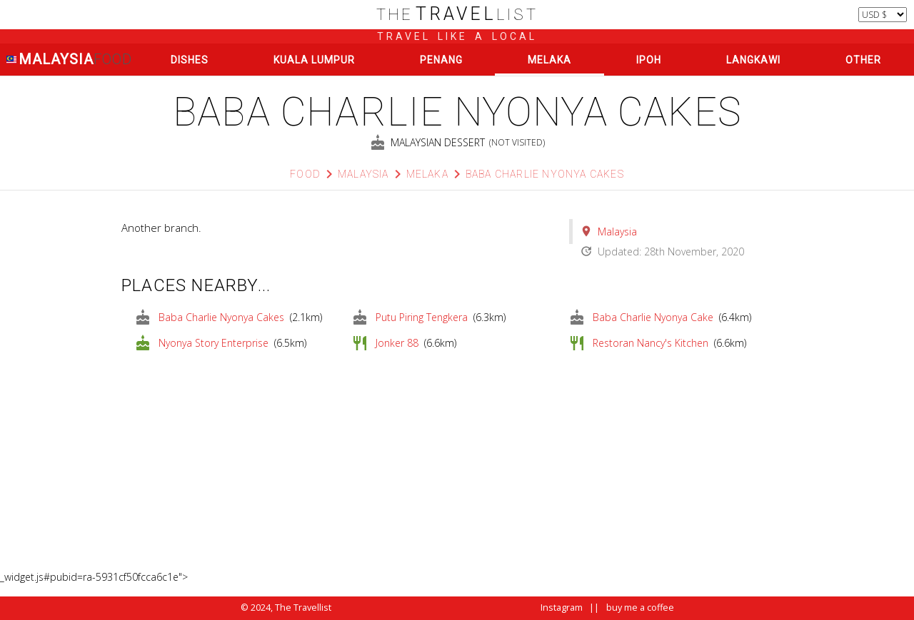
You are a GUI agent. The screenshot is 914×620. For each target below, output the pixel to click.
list (457, 15)
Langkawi (753, 60)
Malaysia (69, 59)
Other (863, 60)
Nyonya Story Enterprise (213, 343)
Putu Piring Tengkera (422, 317)
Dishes (190, 60)
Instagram (562, 607)
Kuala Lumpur (314, 60)
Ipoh (648, 60)
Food (305, 174)
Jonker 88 (397, 343)
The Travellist (303, 607)
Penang (441, 60)
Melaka (549, 60)
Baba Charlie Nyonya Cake (653, 317)
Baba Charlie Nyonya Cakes (545, 174)
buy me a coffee (640, 607)
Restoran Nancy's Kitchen (650, 343)
